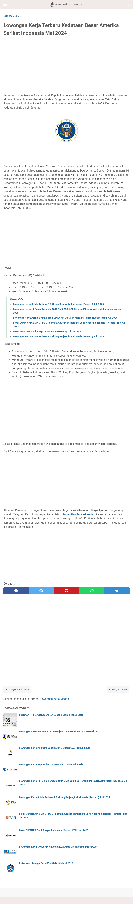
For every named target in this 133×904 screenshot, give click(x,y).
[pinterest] (66, 590)
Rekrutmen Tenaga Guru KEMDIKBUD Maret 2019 (46, 863)
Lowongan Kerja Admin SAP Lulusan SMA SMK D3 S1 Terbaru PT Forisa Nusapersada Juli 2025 (65, 317)
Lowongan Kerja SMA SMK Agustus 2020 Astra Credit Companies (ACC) (58, 846)
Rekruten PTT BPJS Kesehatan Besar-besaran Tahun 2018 (51, 715)
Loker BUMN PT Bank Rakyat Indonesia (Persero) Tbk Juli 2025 (47, 331)
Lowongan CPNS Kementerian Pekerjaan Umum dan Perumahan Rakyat (58, 731)
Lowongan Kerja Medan (54, 699)
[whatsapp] (91, 590)
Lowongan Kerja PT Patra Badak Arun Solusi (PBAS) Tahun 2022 (54, 748)
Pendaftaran (102, 451)
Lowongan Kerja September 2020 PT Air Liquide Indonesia (51, 764)
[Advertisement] (66, 65)
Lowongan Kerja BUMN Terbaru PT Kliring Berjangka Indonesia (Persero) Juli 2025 (58, 304)
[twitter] (41, 590)
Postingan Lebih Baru (17, 689)
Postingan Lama (118, 689)
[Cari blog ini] (127, 4)
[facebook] (16, 590)
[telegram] (117, 590)
